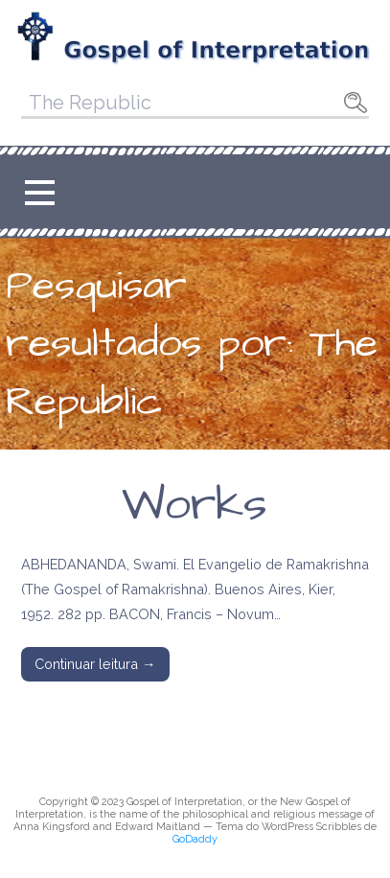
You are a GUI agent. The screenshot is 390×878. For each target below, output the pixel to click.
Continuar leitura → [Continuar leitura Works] (94, 664)
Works (194, 505)
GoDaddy (195, 839)
